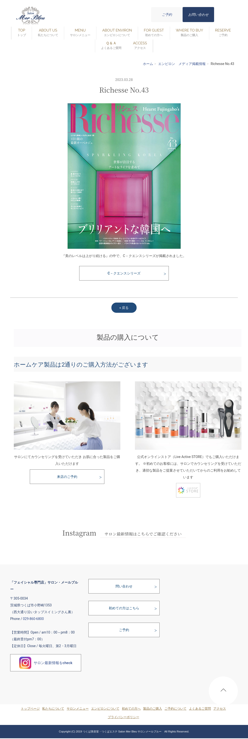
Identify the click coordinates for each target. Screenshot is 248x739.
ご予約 (167, 14)
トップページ (30, 708)
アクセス (219, 708)
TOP (21, 33)
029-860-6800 (33, 619)
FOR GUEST (154, 33)
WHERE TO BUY (189, 33)
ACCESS (140, 45)
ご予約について (175, 708)
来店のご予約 (67, 477)
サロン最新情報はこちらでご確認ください (143, 534)
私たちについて (53, 708)
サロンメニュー (78, 708)
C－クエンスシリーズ (124, 273)
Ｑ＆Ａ (111, 45)
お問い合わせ (198, 14)
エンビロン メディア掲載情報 (182, 64)
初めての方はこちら (124, 608)
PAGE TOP (223, 692)
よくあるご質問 (200, 708)
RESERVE (223, 33)
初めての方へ (131, 708)
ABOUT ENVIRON (117, 33)
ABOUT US (48, 33)
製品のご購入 (152, 708)
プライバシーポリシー (123, 717)
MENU (80, 33)
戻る (124, 308)
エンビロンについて (105, 708)
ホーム (148, 64)
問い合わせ (124, 586)
